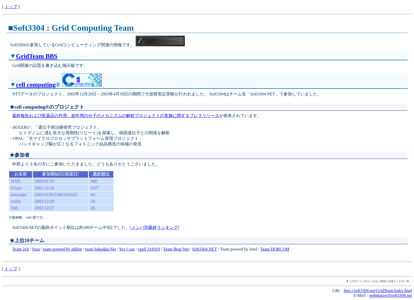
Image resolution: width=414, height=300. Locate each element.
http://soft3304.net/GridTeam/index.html (378, 290)
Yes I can (127, 249)
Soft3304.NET (204, 249)
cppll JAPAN (149, 249)
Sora (36, 249)
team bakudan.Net (100, 249)
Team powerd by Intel (238, 249)
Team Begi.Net (176, 249)
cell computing (36, 84)
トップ (10, 6)
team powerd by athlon (62, 249)
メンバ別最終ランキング (154, 227)
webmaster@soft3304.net (390, 295)
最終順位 (101, 174)
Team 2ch (20, 249)
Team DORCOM (274, 249)
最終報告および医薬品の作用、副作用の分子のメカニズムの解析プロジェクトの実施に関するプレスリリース (115, 115)
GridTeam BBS (37, 56)
